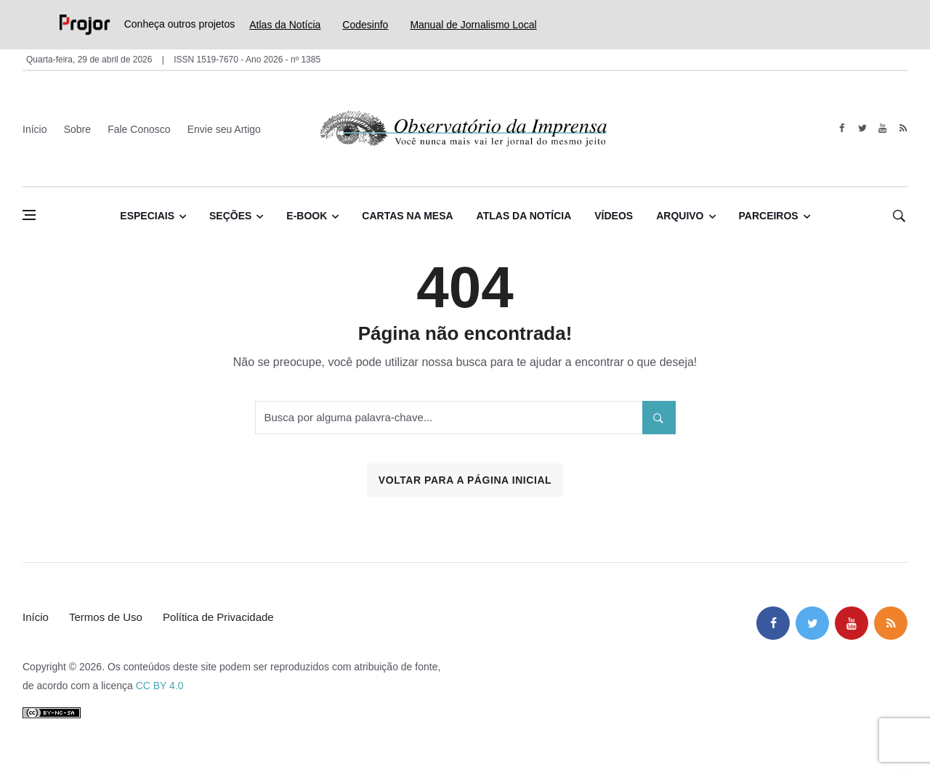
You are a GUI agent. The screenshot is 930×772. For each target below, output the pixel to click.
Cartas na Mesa (407, 216)
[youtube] (882, 128)
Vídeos (613, 216)
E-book (306, 216)
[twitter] (862, 128)
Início (34, 129)
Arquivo (679, 216)
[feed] (902, 128)
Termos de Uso (105, 617)
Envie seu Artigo (224, 129)
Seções (230, 216)
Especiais (147, 216)
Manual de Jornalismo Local (473, 25)
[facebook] (841, 128)
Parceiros (768, 216)
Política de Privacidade (218, 617)
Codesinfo (365, 25)
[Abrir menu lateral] (29, 215)
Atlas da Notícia (284, 25)
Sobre (77, 129)
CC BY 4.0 (160, 685)
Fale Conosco (139, 129)
